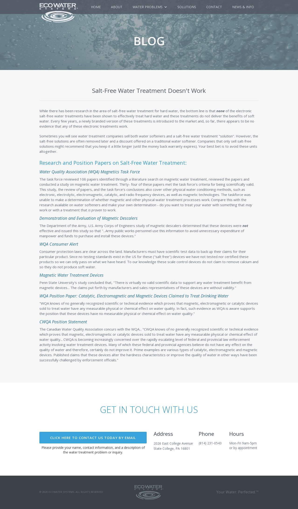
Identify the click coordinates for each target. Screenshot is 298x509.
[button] (150, 7)
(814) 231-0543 (210, 443)
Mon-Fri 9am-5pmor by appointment (243, 445)
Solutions (186, 7)
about (116, 7)
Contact (214, 7)
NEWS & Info (243, 7)
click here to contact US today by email (93, 437)
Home (96, 7)
